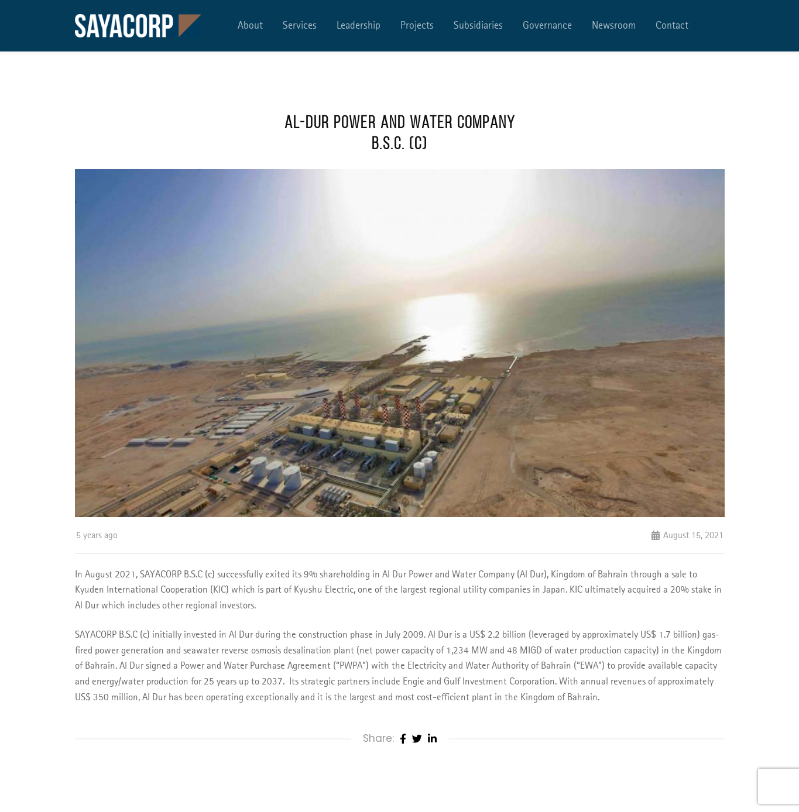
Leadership (358, 25)
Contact (672, 25)
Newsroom (614, 25)
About (250, 25)
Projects (417, 25)
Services (300, 25)
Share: (378, 738)
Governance (547, 25)
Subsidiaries (478, 25)
